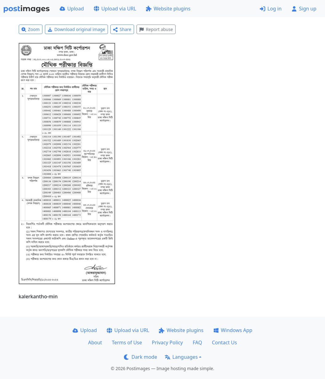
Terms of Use (127, 342)
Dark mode (140, 357)
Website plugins (168, 8)
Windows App (232, 330)
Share (122, 29)
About (95, 342)
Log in (271, 8)
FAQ (197, 342)
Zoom (31, 29)
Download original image (76, 29)
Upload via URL (115, 8)
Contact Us (224, 342)
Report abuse (156, 29)
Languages (181, 357)
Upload (72, 8)
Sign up (303, 8)
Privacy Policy (167, 342)
